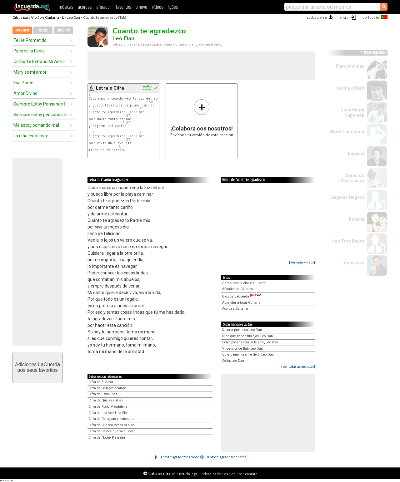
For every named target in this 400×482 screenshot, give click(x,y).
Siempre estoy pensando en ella (41, 114)
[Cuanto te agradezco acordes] (178, 457)
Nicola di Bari (350, 88)
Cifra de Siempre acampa (107, 388)
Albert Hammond (346, 131)
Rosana (356, 219)
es (226, 474)
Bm (150, 102)
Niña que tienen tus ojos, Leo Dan (247, 336)
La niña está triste (30, 135)
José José (353, 262)
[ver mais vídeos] (302, 262)
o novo (141, 7)
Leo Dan (73, 17)
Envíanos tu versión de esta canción (201, 117)
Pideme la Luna (28, 50)
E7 (128, 116)
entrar (344, 17)
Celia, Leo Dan (233, 361)
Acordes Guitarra (235, 309)
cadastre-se (317, 17)
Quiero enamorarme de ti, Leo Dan (248, 354)
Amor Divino (25, 93)
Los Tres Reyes (348, 241)
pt (240, 474)
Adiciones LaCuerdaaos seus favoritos (37, 367)
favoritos (123, 7)
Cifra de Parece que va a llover (111, 431)
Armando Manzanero (352, 178)
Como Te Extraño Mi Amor (39, 61)
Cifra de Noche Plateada (106, 437)
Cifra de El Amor (100, 382)
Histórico (63, 30)
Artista (43, 30)
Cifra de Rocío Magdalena (108, 407)
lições (173, 7)
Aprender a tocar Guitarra (241, 303)
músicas (66, 7)
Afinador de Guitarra (237, 289)
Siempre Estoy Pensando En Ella (41, 103)
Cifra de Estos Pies (102, 394)
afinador (103, 7)
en (233, 474)
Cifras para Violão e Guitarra (35, 17)
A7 (128, 122)
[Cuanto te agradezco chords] (225, 457)
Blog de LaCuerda (241, 296)
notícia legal (188, 474)
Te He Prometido (30, 40)
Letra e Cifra (110, 88)
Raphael (356, 153)
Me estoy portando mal (36, 125)
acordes (85, 7)
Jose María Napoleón (352, 112)
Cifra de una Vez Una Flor (108, 413)
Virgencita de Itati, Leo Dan (242, 349)
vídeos (157, 7)
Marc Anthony (350, 66)
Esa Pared (23, 82)
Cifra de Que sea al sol (105, 400)
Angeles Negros (347, 197)
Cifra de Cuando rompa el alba (111, 425)
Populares (22, 30)
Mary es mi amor (30, 72)
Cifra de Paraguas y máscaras (111, 419)
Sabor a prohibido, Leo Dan (242, 330)
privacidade (211, 474)
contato (251, 474)
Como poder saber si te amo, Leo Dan (250, 342)
